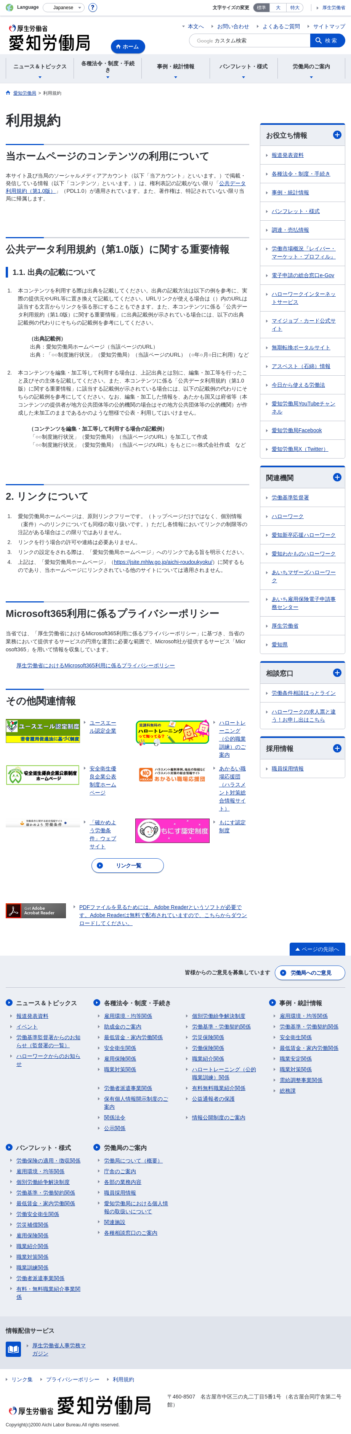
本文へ (196, 26)
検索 (331, 40)
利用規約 (123, 1379)
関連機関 (303, 477)
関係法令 (114, 1117)
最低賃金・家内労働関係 (133, 1037)
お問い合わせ (233, 26)
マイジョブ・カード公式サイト (304, 325)
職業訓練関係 (32, 1267)
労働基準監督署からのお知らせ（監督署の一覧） (48, 1041)
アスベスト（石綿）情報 (301, 366)
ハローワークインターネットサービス (304, 298)
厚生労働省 (333, 7)
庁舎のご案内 (120, 1171)
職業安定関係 (296, 1058)
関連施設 (114, 1221)
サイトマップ (329, 26)
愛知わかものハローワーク (304, 554)
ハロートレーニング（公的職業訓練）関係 (224, 1073)
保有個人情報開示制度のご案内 (136, 1102)
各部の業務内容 (122, 1181)
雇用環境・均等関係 (128, 1016)
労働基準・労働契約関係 (221, 1026)
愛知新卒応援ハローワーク (304, 535)
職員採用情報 (288, 768)
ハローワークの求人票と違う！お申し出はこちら (304, 716)
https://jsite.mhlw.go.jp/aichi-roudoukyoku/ (163, 562)
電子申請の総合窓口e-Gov (303, 275)
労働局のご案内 (125, 1147)
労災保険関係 (208, 1037)
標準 (261, 7)
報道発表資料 (288, 155)
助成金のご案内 (122, 1026)
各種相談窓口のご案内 (130, 1232)
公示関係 (114, 1128)
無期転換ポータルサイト (301, 347)
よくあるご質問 (281, 26)
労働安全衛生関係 (37, 1213)
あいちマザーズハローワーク (304, 576)
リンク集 (22, 1379)
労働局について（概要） (133, 1160)
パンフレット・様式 (296, 211)
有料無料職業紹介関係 (218, 1088)
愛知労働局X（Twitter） (300, 449)
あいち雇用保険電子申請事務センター (304, 603)
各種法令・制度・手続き (301, 174)
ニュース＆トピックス (46, 1003)
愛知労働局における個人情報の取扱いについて (136, 1207)
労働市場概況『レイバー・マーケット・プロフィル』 (304, 252)
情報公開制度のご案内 (218, 1117)
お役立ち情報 (303, 135)
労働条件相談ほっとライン (304, 693)
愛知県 (280, 644)
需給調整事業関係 (301, 1080)
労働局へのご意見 (311, 973)
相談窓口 (303, 673)
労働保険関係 (208, 1048)
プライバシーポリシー (72, 1379)
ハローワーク (288, 516)
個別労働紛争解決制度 (218, 1016)
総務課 (288, 1090)
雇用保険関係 (120, 1058)
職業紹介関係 (208, 1058)
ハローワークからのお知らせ (48, 1060)
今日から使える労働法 (298, 385)
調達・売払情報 (290, 230)
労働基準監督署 (290, 497)
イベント (27, 1026)
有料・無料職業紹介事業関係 (48, 1292)
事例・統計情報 (290, 192)
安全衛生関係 (120, 1048)
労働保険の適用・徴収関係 (48, 1160)
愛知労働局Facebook (297, 430)
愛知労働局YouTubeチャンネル (303, 407)
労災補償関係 (32, 1224)
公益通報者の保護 (213, 1098)
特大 (295, 7)
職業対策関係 (120, 1069)
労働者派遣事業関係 (128, 1088)
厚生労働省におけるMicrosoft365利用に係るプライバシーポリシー (95, 665)
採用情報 (303, 748)
